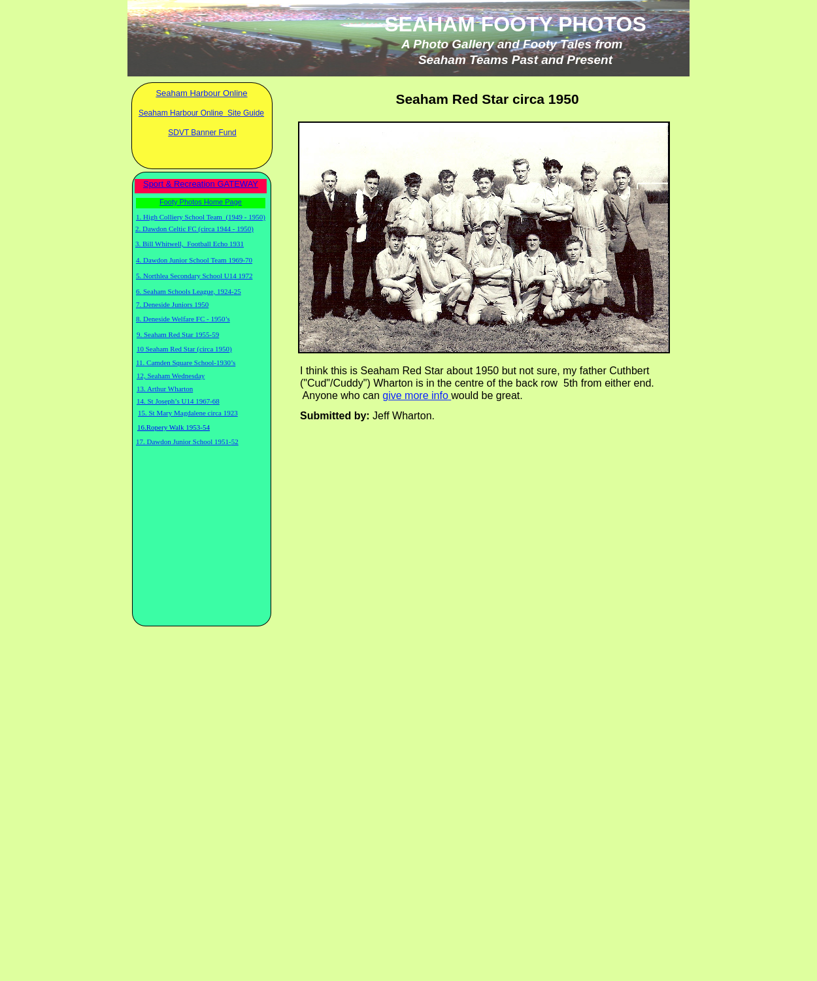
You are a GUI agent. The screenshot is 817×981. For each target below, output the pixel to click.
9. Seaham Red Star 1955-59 (178, 334)
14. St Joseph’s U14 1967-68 (178, 401)
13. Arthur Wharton (165, 389)
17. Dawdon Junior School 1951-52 (187, 441)
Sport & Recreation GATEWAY (200, 184)
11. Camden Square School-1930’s (185, 362)
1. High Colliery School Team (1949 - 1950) (200, 217)
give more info (415, 395)
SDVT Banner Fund (202, 132)
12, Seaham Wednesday (171, 375)
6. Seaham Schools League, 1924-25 (188, 291)
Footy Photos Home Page (200, 202)
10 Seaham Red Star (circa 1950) (184, 349)
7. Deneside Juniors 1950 (172, 304)
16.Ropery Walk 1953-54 (173, 427)
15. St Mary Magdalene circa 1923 (188, 413)
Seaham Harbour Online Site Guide (201, 113)
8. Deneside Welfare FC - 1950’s (183, 319)
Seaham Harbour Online (201, 93)
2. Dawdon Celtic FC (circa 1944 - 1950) (194, 229)
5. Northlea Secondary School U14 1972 (194, 276)
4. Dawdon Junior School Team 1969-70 (194, 260)
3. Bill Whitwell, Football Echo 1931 (189, 244)
